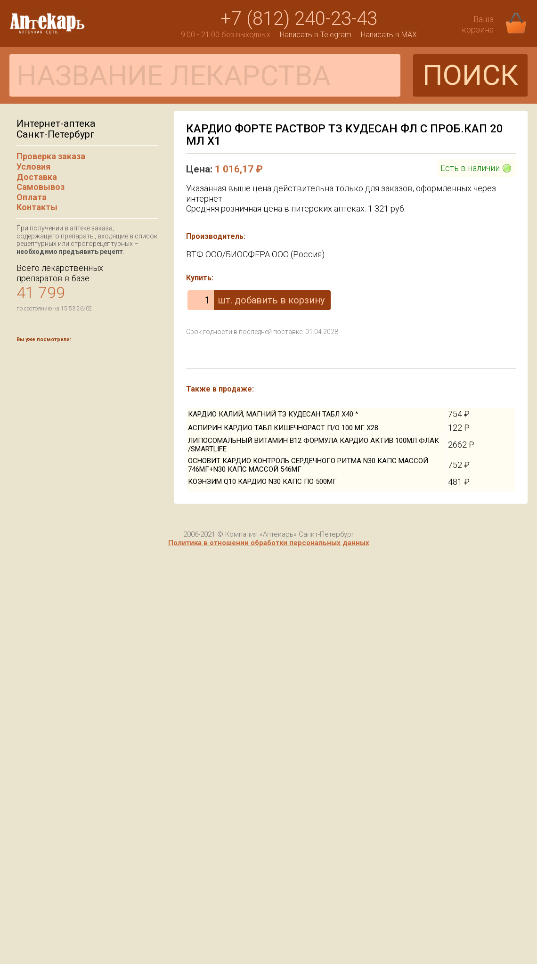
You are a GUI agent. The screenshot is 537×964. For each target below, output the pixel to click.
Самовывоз (40, 187)
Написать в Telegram (315, 34)
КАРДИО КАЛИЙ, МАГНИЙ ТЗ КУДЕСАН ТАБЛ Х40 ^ (273, 414)
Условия (33, 167)
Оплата (31, 197)
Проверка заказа (50, 156)
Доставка (36, 177)
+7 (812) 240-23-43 (298, 19)
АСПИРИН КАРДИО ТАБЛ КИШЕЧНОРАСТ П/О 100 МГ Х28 (283, 428)
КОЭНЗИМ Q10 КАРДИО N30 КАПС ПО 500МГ (262, 481)
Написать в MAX (389, 34)
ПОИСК (470, 75)
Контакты (36, 207)
